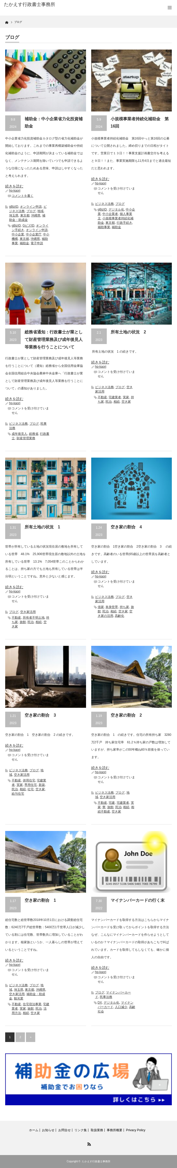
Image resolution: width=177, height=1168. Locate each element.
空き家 (126, 401)
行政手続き (124, 223)
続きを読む (14, 186)
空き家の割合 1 (40, 900)
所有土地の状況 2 (128, 332)
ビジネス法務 (104, 204)
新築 (42, 785)
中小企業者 (110, 214)
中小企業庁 (33, 234)
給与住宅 (18, 793)
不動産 (102, 397)
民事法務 (106, 997)
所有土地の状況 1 (42, 527)
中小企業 (18, 234)
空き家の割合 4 (126, 527)
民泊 (108, 401)
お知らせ (48, 1130)
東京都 (25, 215)
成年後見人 (19, 434)
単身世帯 (111, 607)
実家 (126, 397)
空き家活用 (28, 612)
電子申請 (37, 243)
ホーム (33, 1130)
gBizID (13, 206)
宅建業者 (115, 397)
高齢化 (119, 616)
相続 (117, 401)
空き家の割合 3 (40, 715)
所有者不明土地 (34, 617)
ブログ (31, 211)
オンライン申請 (31, 206)
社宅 (30, 789)
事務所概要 (114, 1130)
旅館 (23, 622)
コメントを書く (22, 196)
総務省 (33, 434)
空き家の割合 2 (126, 715)
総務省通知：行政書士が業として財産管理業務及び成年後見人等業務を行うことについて (54, 339)
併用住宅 (29, 780)
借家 (101, 607)
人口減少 (121, 1007)
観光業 (18, 998)
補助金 (24, 243)
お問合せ (64, 1130)
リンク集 (80, 1130)
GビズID (28, 225)
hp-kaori (14, 190)
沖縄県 (35, 215)
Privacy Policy (135, 1130)
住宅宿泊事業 (32, 1004)
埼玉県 (13, 215)
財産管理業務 (26, 438)
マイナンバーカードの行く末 (138, 900)
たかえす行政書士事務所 (96, 1161)
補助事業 (104, 227)
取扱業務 (97, 1130)
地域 (40, 211)
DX (100, 1002)
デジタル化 (116, 209)
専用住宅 (30, 785)
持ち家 (124, 607)
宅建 (112, 803)
